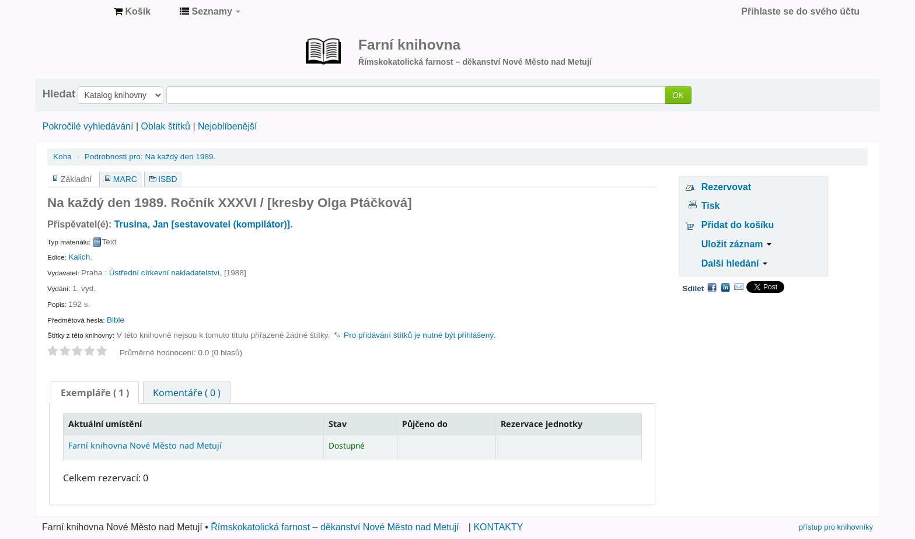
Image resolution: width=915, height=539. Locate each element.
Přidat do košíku (737, 225)
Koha (62, 156)
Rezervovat (726, 187)
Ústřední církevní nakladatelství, (165, 272)
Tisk (710, 206)
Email (739, 287)
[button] (132, 11)
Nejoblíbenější (227, 126)
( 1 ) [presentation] (95, 392)
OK (678, 94)
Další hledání (734, 263)
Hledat (59, 94)
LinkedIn (725, 287)
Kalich (79, 257)
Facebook (712, 287)
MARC (125, 179)
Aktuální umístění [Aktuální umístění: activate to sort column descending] (105, 423)
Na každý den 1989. (150, 156)
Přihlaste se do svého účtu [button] (800, 11)
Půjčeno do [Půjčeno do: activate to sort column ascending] (425, 423)
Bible (115, 320)
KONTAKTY (498, 527)
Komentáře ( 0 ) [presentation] (187, 392)
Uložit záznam (736, 244)
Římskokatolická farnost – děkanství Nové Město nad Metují (335, 527)
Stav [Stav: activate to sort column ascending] (338, 423)
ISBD (167, 179)
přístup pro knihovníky (836, 527)
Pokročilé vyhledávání (88, 126)
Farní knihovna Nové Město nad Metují (76, 11)
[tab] (95, 393)
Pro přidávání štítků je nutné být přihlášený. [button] (420, 335)
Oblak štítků (165, 126)
